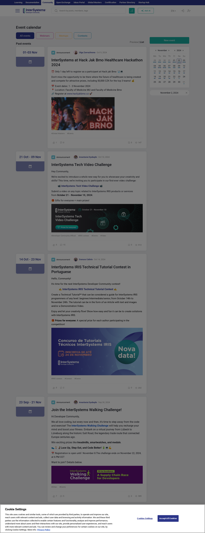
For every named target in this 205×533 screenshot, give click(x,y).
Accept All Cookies (168, 522)
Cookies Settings (145, 522)
